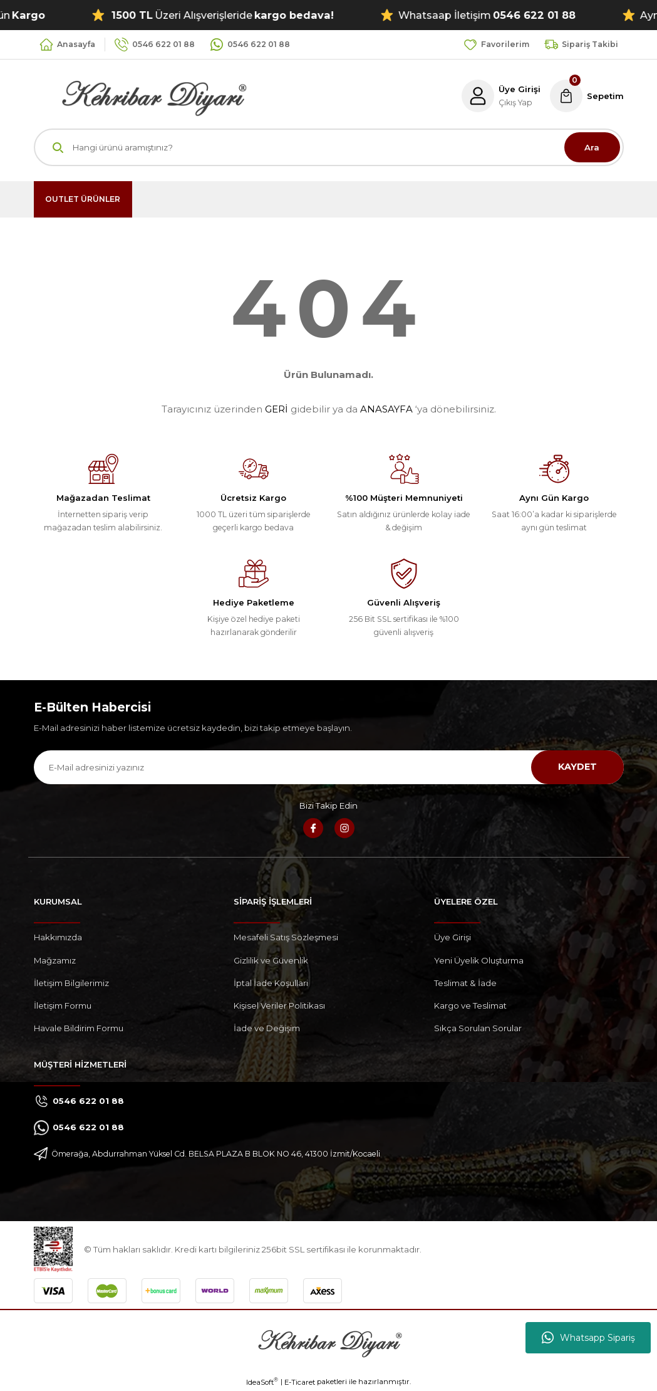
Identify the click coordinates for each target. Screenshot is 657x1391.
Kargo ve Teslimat (470, 1005)
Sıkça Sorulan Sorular (478, 1028)
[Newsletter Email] (329, 767)
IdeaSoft (262, 1382)
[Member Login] (499, 96)
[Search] (329, 147)
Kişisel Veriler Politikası (279, 1005)
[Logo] (140, 95)
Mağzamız (55, 960)
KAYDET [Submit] (577, 766)
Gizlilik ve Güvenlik (271, 960)
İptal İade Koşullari (271, 983)
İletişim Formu (62, 1005)
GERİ (276, 409)
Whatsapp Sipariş (588, 1338)
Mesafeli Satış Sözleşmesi (286, 937)
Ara (591, 147)
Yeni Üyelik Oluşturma (479, 960)
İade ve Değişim (267, 1028)
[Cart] (586, 96)
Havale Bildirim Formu (78, 1028)
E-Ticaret (299, 1382)
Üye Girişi (452, 937)
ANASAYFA (386, 409)
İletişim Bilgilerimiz (71, 983)
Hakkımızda (58, 937)
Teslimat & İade (465, 983)
